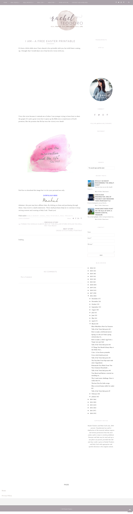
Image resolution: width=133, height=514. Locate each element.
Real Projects (28, 2)
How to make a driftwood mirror (101, 332)
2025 (91, 271)
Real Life (40, 2)
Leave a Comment (24, 218)
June (93, 315)
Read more (106, 191)
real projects (66, 215)
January (94, 397)
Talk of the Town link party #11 (101, 358)
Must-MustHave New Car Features (102, 326)
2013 (91, 405)
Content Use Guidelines (80, 2)
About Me (51, 2)
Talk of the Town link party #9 (100, 391)
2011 (91, 411)
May (93, 318)
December (95, 299)
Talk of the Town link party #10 (101, 370)
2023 (91, 276)
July (93, 313)
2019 (91, 288)
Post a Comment (26, 277)
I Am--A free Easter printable (100, 352)
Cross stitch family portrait (99, 355)
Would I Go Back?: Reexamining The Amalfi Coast (104, 183)
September (95, 307)
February (95, 394)
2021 (91, 282)
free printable (52, 215)
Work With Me (63, 2)
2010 (91, 413)
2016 (91, 296)
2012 (91, 408)
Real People (15, 2)
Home (5, 2)
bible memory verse (36, 215)
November (95, 301)
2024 (91, 274)
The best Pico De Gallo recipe (100, 383)
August (94, 310)
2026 (91, 268)
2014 (91, 402)
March (94, 324)
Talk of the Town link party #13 (101, 329)
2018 (91, 290)
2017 (91, 293)
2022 (91, 279)
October (94, 304)
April (93, 321)
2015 (91, 399)
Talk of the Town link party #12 (101, 345)
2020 (91, 285)
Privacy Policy (7, 496)
